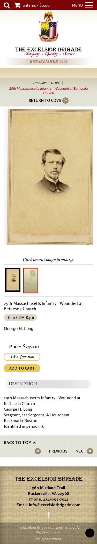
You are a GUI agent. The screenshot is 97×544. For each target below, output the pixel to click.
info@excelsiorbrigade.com (54, 504)
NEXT (80, 451)
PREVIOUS (58, 451)
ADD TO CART (22, 368)
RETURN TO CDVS (45, 100)
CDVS (55, 83)
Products (40, 83)
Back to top (17, 442)
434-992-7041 (56, 499)
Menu (82, 5)
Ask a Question (22, 357)
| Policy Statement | (48, 539)
